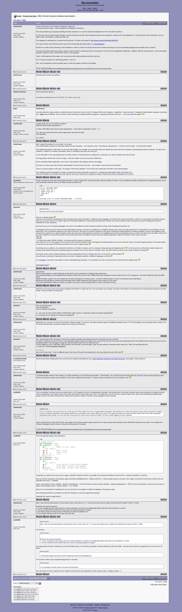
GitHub (100, 607)
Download (80, 605)
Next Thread (162, 584)
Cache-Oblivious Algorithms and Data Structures (108, 359)
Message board (105, 605)
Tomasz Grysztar (89, 607)
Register (95, 8)
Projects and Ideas (30, 16)
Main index (74, 605)
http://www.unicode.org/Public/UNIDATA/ (104, 40)
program (43, 260)
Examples (97, 605)
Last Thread (154, 584)
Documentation (89, 605)
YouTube (105, 607)
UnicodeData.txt (99, 44)
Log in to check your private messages (88, 10)
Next (24, 20)
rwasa (95, 610)
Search (89, 8)
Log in (101, 10)
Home (84, 8)
